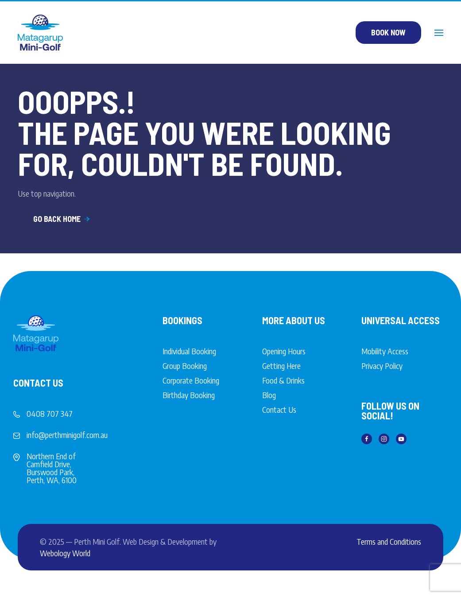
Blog (269, 395)
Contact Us (279, 409)
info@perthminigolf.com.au (67, 435)
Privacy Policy (382, 366)
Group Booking (185, 366)
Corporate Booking (191, 380)
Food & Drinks (283, 380)
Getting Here (281, 366)
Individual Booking (189, 351)
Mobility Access (384, 351)
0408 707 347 (50, 413)
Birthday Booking (189, 395)
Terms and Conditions (388, 541)
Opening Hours (284, 351)
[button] (438, 32)
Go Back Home (62, 219)
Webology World (65, 553)
